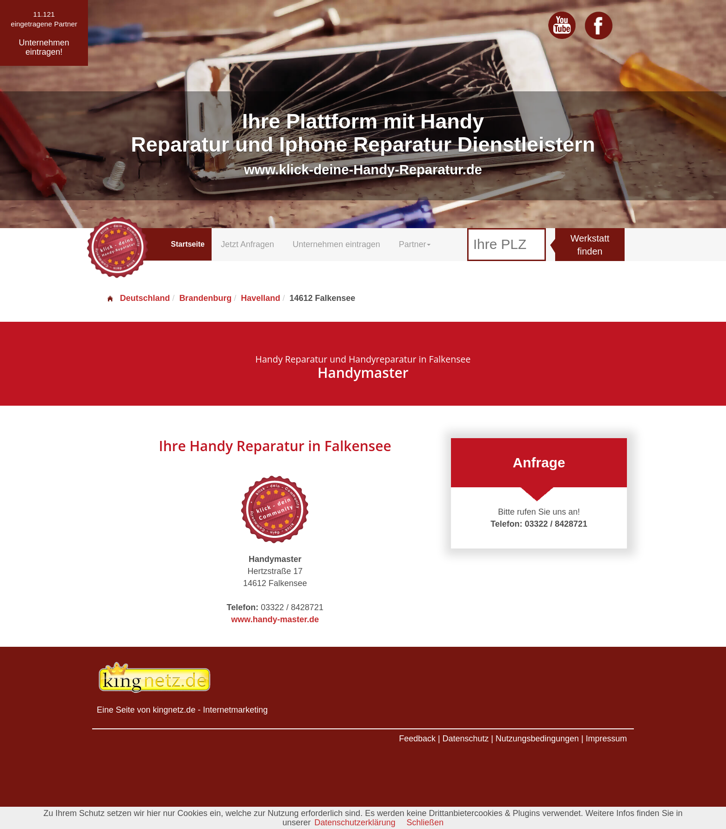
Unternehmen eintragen (336, 244)
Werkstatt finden (589, 245)
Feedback (417, 738)
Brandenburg (205, 298)
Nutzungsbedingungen (537, 738)
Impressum (606, 738)
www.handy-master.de (275, 619)
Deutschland (138, 298)
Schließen (425, 822)
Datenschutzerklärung (354, 822)
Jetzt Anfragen (247, 244)
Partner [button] (415, 244)
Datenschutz (465, 738)
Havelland (260, 298)
